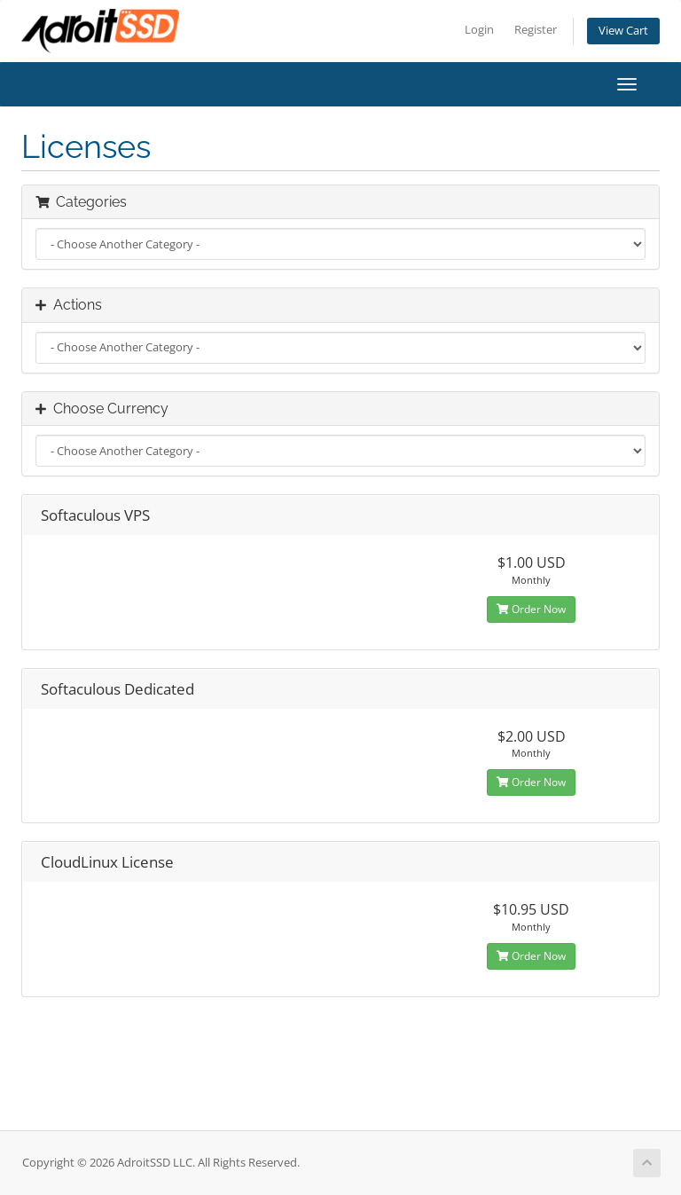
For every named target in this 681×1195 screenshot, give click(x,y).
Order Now (531, 609)
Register (535, 29)
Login (479, 29)
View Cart (623, 30)
